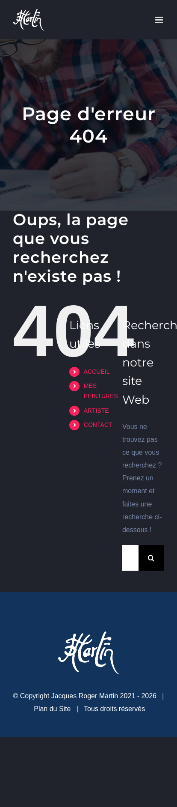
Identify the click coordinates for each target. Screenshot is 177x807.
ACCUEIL (97, 371)
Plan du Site (52, 708)
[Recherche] (151, 558)
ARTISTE (96, 410)
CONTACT (98, 424)
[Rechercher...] (130, 558)
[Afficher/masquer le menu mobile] (159, 19)
